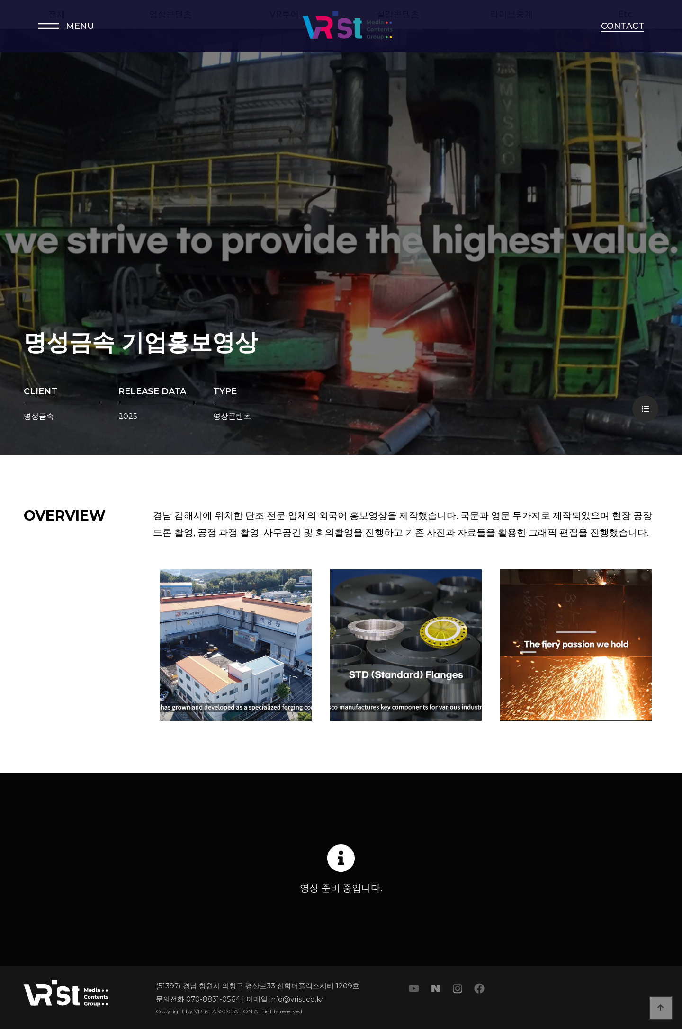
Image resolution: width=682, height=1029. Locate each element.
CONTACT (622, 26)
